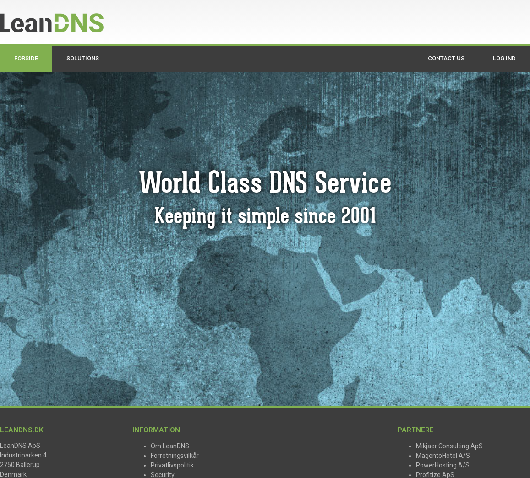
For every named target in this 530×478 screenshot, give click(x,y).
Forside (26, 58)
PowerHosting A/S (443, 465)
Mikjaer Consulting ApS (449, 446)
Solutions (82, 58)
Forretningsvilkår (175, 455)
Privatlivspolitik (172, 465)
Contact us (446, 58)
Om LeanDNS (170, 446)
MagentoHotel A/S (443, 455)
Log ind (504, 58)
